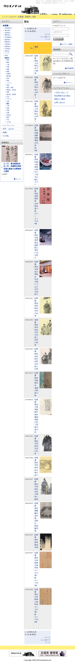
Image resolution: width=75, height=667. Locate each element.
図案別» (7, 58)
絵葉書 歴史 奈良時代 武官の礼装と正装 (37, 359)
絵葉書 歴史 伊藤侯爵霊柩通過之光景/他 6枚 (37, 137)
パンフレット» (9, 125)
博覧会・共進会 (11, 90)
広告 (7, 96)
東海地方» (8, 39)
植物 (7, 69)
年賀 (7, 101)
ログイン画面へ (68, 44)
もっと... (19, 179)
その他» (6, 136)
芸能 (7, 108)
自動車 (8, 73)
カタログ (12, 17)
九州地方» (8, 48)
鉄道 (7, 78)
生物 (7, 67)
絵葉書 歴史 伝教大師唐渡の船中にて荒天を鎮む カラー (37, 169)
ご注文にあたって (61, 92)
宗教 (7, 110)
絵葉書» (6, 26)
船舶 (7, 71)
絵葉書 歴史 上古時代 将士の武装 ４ (37, 111)
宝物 (7, 112)
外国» (6, 55)
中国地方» (8, 44)
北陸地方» (8, 32)
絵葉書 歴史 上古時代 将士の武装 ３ (37, 87)
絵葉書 (20, 17)
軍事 (7, 92)
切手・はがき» (9, 129)
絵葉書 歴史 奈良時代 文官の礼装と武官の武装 (37, 332)
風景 (7, 60)
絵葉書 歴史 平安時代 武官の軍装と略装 (37, 489)
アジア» (7, 53)
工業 (7, 106)
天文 (7, 119)
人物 (7, 64)
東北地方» (8, 30)
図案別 (28, 17)
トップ (4, 17)
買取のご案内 (59, 99)
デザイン (9, 99)
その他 (8, 122)
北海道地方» (8, 28)
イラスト (9, 83)
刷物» (5, 132)
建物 (7, 62)
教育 (7, 117)
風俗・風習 (9, 87)
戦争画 (8, 115)
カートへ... (70, 82)
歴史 (34, 17)
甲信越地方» (8, 37)
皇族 (7, 85)
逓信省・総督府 (11, 94)
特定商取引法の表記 (62, 96)
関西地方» (8, 42)
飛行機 (8, 76)
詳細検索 (70, 68)
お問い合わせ (59, 102)
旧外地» (7, 51)
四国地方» (8, 46)
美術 (7, 80)
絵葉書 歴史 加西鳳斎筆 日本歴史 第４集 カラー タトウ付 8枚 (37, 206)
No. (31, 48)
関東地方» (8, 35)
